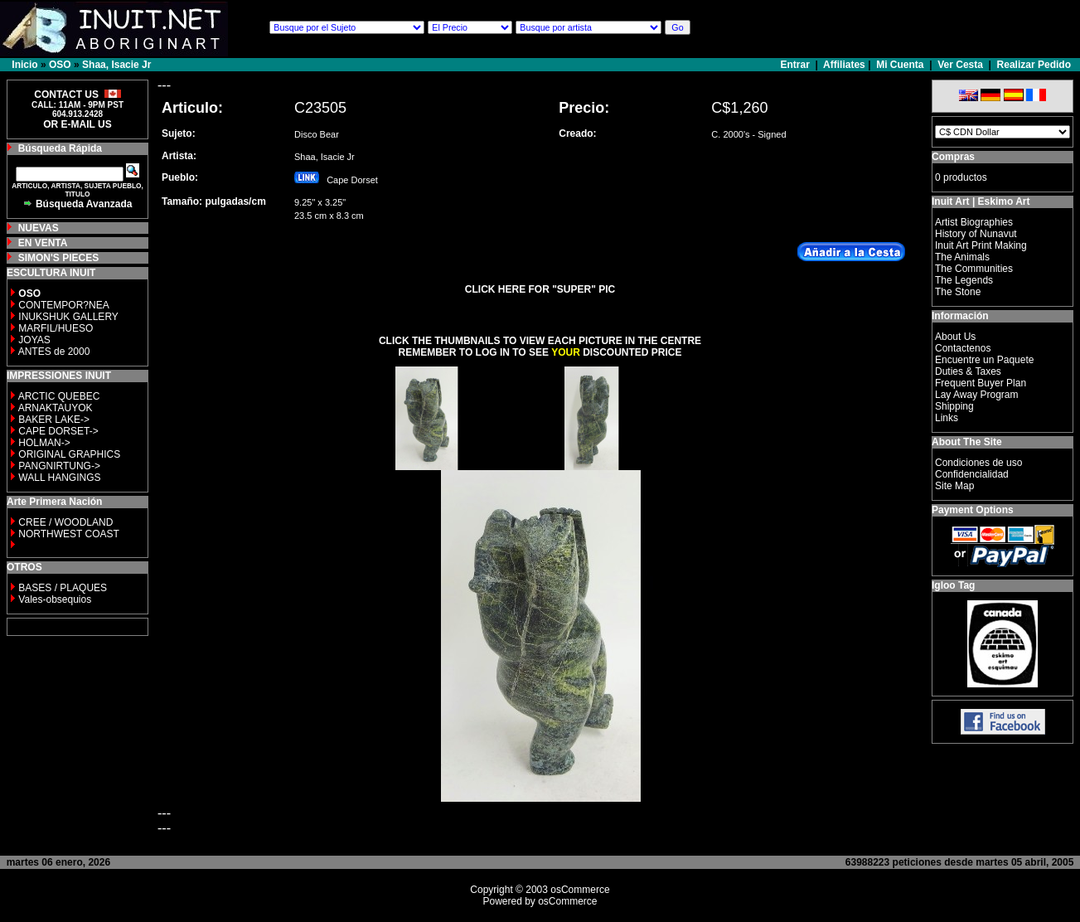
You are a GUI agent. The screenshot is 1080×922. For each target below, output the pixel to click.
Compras (953, 157)
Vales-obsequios (54, 599)
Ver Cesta (960, 64)
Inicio (24, 64)
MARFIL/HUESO (55, 328)
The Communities (974, 268)
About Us (955, 336)
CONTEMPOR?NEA (63, 305)
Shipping (954, 406)
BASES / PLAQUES (62, 588)
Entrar (797, 64)
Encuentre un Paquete (984, 360)
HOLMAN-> (44, 443)
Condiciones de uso (978, 462)
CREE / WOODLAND (64, 522)
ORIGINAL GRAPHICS (69, 454)
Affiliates (844, 64)
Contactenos (962, 348)
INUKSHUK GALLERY (68, 317)
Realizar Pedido (1034, 64)
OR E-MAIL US (77, 124)
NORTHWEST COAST (67, 534)
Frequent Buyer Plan (980, 383)
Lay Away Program (977, 394)
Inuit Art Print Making (981, 245)
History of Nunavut (976, 234)
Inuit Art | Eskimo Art (980, 201)
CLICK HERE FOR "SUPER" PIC (540, 289)
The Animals (962, 257)
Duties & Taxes (968, 371)
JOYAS (34, 340)
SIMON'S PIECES (58, 258)
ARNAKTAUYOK (55, 408)
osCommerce (579, 889)
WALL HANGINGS (59, 477)
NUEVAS (38, 228)
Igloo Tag (953, 585)
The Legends (964, 280)
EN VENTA (43, 243)
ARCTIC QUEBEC (59, 396)
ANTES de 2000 (54, 351)
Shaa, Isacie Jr (116, 64)
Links (946, 418)
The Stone (958, 292)
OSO (60, 64)
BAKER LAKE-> (54, 419)
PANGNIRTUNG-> (59, 466)
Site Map (954, 486)
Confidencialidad (972, 474)
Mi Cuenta (899, 64)
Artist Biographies (974, 222)
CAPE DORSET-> (58, 431)
